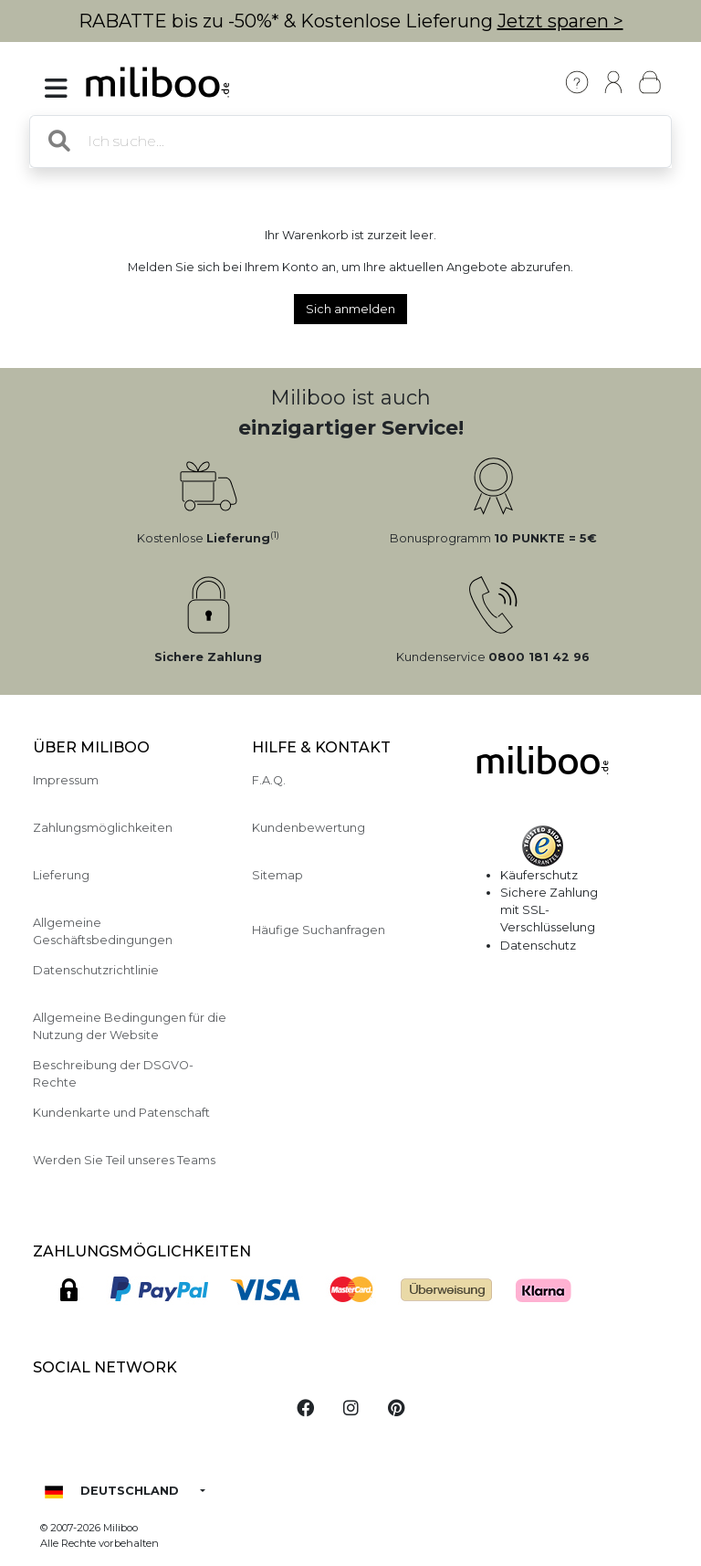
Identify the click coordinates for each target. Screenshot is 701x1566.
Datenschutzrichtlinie (96, 970)
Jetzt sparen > (560, 21)
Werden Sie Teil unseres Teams (124, 1160)
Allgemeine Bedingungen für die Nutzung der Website (129, 1026)
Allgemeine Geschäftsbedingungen (103, 931)
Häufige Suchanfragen (318, 930)
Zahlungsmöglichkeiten (103, 828)
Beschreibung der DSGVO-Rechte (113, 1073)
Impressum (66, 780)
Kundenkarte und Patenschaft (121, 1112)
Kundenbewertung (308, 828)
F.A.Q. (269, 780)
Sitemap (277, 875)
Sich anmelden (350, 309)
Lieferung (61, 875)
